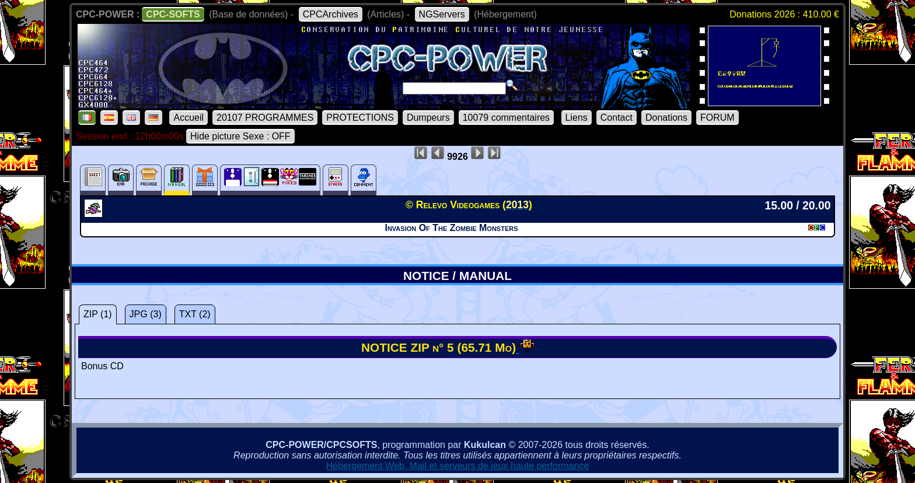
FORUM (717, 118)
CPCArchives (330, 14)
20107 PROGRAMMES (264, 118)
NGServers (442, 14)
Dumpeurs (428, 118)
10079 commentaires (506, 118)
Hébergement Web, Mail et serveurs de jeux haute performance (457, 466)
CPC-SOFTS (173, 14)
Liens (576, 118)
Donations (666, 118)
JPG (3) (146, 314)
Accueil (188, 118)
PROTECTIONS (360, 118)
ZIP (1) (97, 314)
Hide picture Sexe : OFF (240, 136)
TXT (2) (195, 314)
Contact (616, 118)
